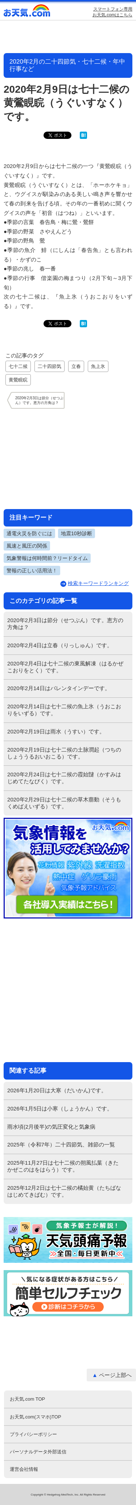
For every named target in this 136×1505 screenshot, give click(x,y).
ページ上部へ (115, 1375)
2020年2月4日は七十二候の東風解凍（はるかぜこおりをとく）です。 (65, 666)
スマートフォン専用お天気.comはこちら (112, 12)
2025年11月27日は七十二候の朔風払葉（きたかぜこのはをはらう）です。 (63, 1166)
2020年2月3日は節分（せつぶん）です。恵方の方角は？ (65, 623)
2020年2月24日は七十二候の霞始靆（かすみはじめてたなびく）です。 (64, 777)
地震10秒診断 (76, 533)
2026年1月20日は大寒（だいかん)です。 (57, 1090)
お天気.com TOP (27, 1399)
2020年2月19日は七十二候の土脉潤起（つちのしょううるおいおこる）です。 (64, 753)
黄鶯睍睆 (18, 380)
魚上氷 (98, 366)
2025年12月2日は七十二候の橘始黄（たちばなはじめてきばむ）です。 (64, 1191)
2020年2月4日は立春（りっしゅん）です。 (59, 645)
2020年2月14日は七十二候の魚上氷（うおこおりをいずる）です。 (64, 709)
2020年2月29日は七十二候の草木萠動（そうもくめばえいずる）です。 (64, 802)
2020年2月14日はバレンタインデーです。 (58, 688)
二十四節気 (49, 366)
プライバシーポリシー (33, 1434)
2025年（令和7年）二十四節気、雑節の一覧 (61, 1144)
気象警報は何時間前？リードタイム (47, 558)
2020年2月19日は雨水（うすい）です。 (56, 731)
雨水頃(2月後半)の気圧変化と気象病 (51, 1127)
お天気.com (27, 12)
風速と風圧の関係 (27, 546)
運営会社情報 (24, 1469)
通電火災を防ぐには (29, 533)
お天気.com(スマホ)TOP (35, 1417)
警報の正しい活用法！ (32, 570)
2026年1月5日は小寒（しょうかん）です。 (59, 1108)
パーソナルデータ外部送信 (38, 1451)
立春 (76, 366)
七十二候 (18, 366)
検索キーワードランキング (98, 583)
